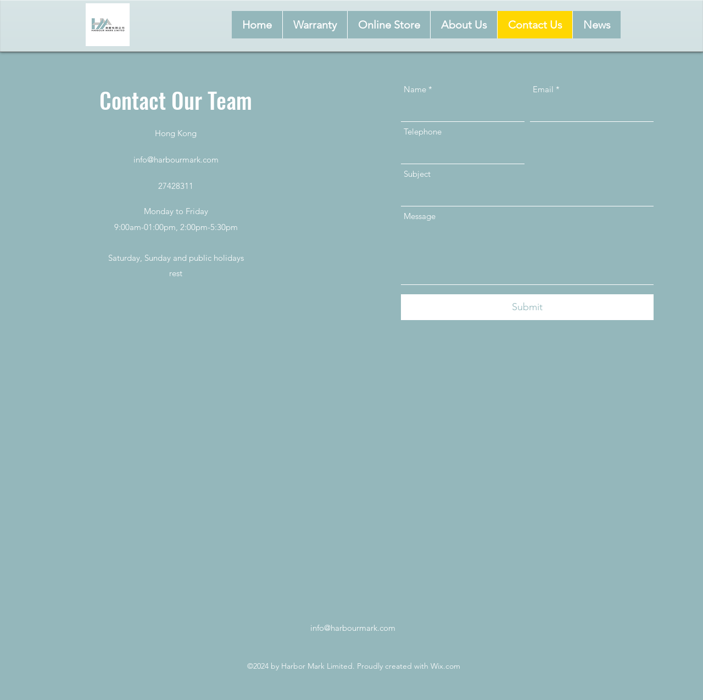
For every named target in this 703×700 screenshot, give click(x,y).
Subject (417, 174)
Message (420, 216)
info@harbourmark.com (176, 159)
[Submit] (527, 307)
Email (543, 89)
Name (415, 89)
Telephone (423, 131)
